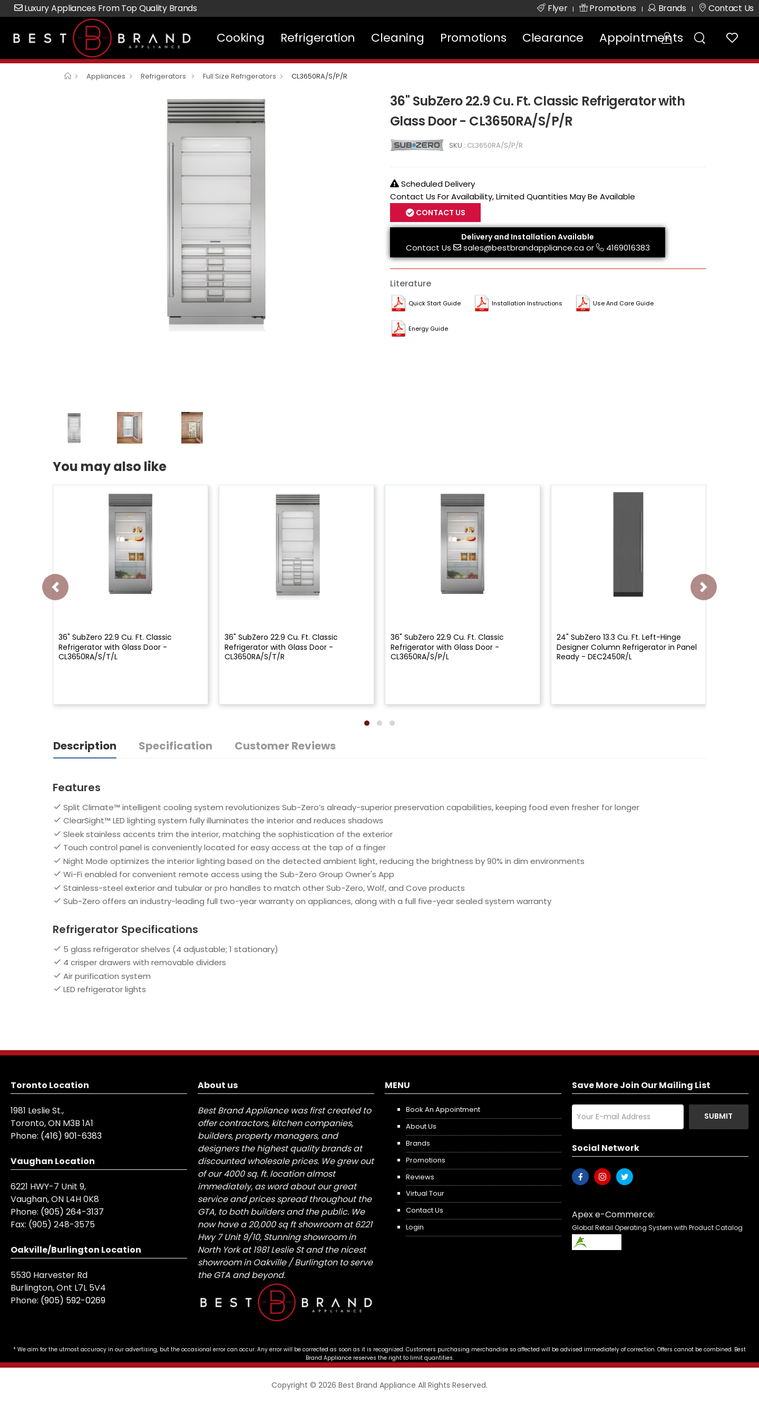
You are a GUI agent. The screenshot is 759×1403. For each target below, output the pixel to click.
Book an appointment (443, 1109)
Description (84, 745)
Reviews (420, 1177)
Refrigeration (317, 38)
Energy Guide (428, 328)
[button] (367, 723)
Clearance (552, 38)
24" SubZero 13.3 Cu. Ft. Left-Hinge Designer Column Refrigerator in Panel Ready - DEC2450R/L (627, 646)
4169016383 (628, 247)
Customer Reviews (285, 745)
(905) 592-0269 (73, 1300)
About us (421, 1126)
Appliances (105, 76)
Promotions (473, 38)
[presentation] (55, 587)
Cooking (241, 38)
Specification (175, 745)
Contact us (424, 1210)
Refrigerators (164, 76)
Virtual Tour (425, 1193)
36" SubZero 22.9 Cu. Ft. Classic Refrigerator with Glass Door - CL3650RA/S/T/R (281, 646)
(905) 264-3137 (72, 1212)
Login (415, 1227)
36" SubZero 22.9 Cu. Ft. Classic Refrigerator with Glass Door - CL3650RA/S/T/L (115, 646)
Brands (418, 1143)
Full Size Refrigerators (239, 76)
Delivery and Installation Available (527, 237)
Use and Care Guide (623, 303)
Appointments (641, 38)
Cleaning (397, 38)
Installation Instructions (527, 303)
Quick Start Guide (434, 303)
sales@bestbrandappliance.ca (523, 247)
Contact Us (439, 212)
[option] (213, 211)
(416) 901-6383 (71, 1136)
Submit (718, 1116)
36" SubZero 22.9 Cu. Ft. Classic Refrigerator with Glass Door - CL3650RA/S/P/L (447, 646)
